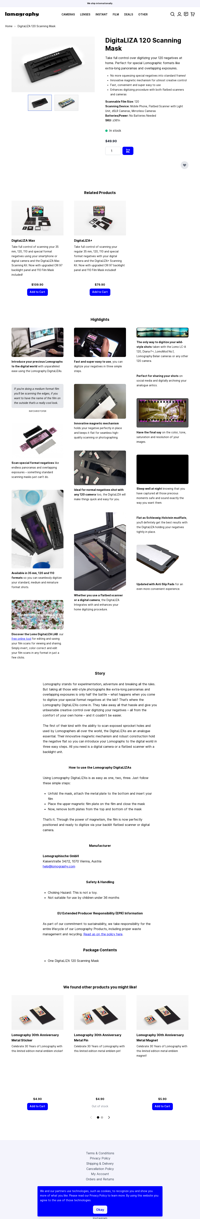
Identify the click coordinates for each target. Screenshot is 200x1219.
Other (143, 14)
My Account (100, 1174)
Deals (128, 14)
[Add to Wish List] (184, 165)
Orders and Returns (100, 1179)
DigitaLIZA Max (23, 241)
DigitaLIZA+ (83, 241)
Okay (100, 1210)
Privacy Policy (100, 1159)
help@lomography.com (59, 867)
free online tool (21, 639)
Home (8, 26)
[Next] (109, 1118)
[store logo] (22, 14)
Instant (102, 14)
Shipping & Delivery (100, 1164)
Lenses (85, 14)
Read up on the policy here (102, 934)
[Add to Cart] (37, 292)
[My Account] (179, 14)
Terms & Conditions (100, 1154)
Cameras (68, 14)
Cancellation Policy (100, 1169)
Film (116, 14)
